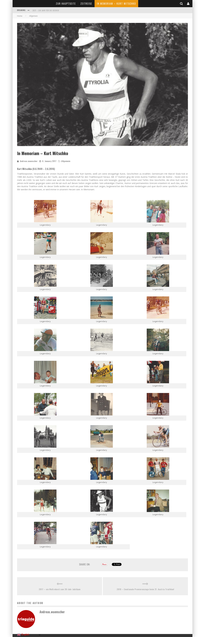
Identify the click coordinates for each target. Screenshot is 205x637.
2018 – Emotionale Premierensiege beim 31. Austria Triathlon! (145, 589)
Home (19, 16)
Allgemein (65, 161)
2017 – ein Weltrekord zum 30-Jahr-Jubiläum (59, 589)
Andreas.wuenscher (29, 161)
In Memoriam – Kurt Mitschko (116, 3)
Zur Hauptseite (66, 3)
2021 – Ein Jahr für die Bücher (46, 10)
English (23, 635)
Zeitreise (86, 3)
